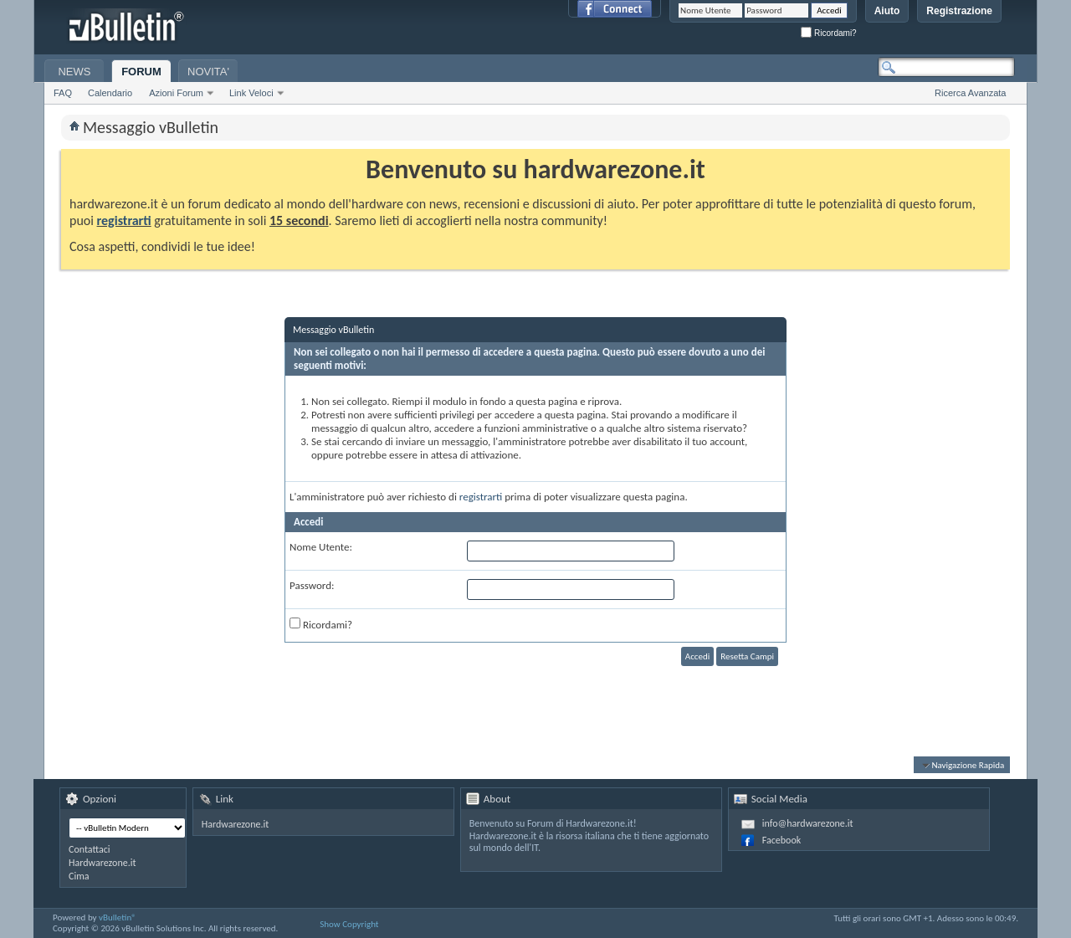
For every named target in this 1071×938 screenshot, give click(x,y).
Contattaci (89, 849)
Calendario (110, 93)
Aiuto (887, 11)
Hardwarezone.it (102, 863)
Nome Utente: (321, 547)
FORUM (141, 71)
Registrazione (959, 11)
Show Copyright (349, 924)
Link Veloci (251, 93)
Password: (312, 585)
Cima (79, 876)
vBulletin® (117, 917)
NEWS (74, 71)
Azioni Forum (176, 93)
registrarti (124, 220)
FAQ (63, 93)
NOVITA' (208, 71)
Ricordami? (828, 33)
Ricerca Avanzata (970, 93)
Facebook (781, 840)
